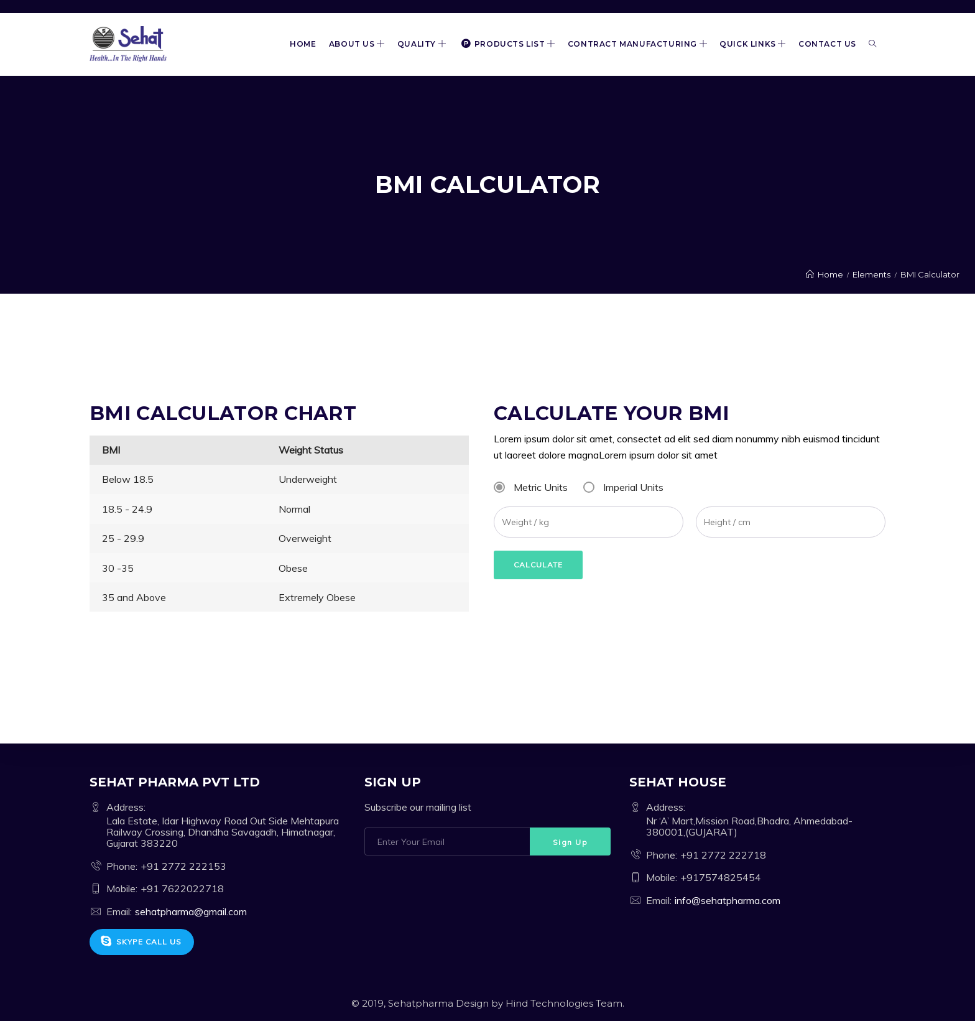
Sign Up (570, 842)
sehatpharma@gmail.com (191, 911)
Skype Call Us (141, 941)
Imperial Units (633, 487)
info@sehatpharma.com (727, 900)
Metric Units (541, 487)
